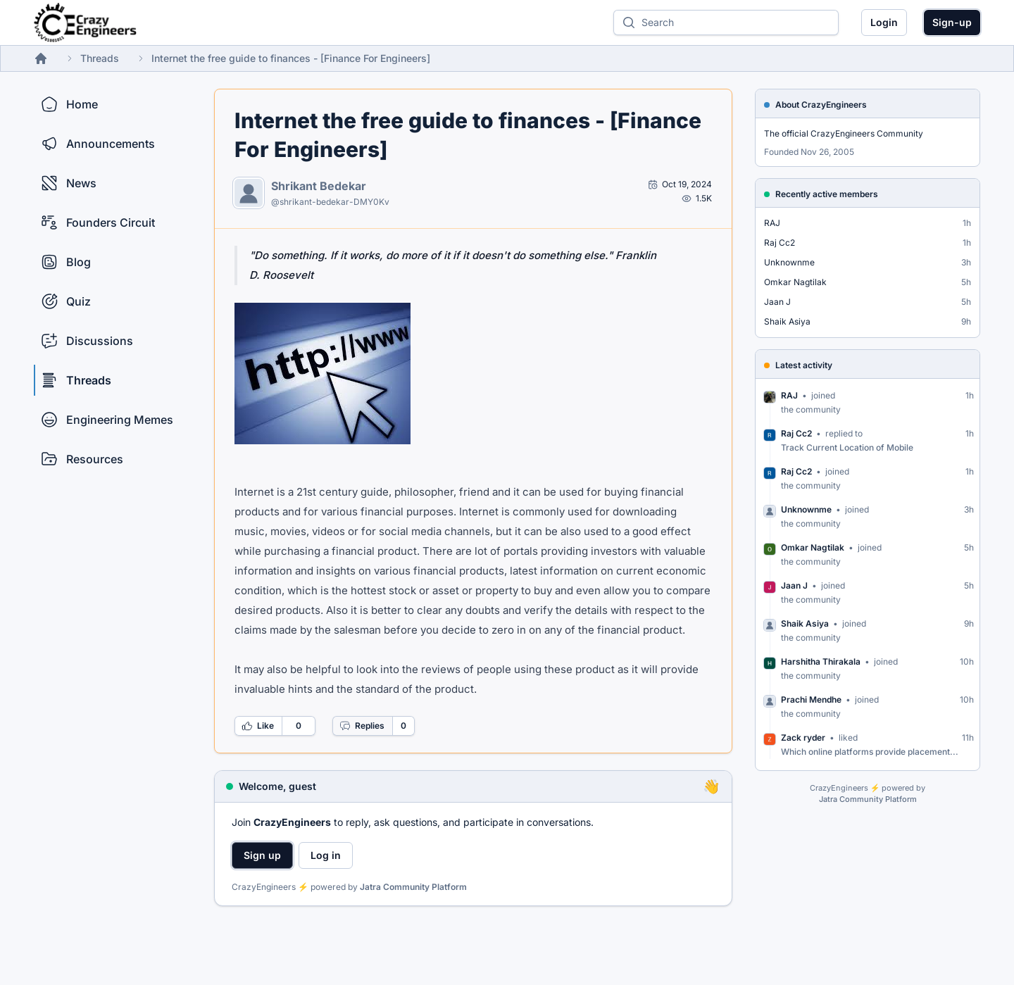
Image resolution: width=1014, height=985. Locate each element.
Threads (99, 58)
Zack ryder (803, 737)
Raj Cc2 (779, 242)
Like (258, 726)
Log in (326, 855)
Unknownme (789, 262)
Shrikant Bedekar (318, 186)
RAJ (772, 223)
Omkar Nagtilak (795, 282)
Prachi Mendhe (811, 699)
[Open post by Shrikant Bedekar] (680, 184)
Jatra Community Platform (413, 887)
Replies (361, 726)
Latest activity (803, 365)
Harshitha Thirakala (820, 661)
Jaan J (777, 301)
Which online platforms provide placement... (869, 751)
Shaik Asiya (787, 321)
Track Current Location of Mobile (847, 447)
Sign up (262, 855)
